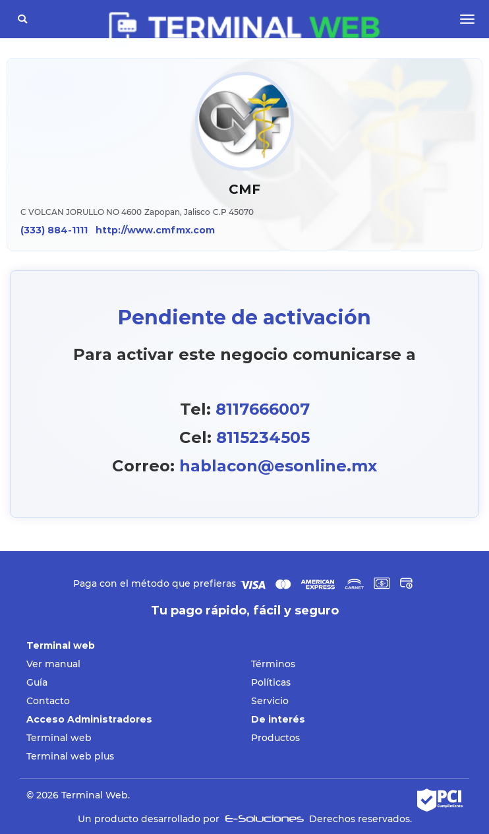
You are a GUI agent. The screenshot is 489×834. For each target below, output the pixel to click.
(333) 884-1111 (54, 230)
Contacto (48, 701)
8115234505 (263, 437)
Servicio (270, 701)
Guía (36, 682)
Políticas (271, 682)
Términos (273, 664)
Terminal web (59, 738)
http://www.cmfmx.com (155, 230)
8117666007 (263, 409)
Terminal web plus (70, 756)
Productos (275, 738)
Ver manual (53, 664)
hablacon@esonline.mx (278, 465)
